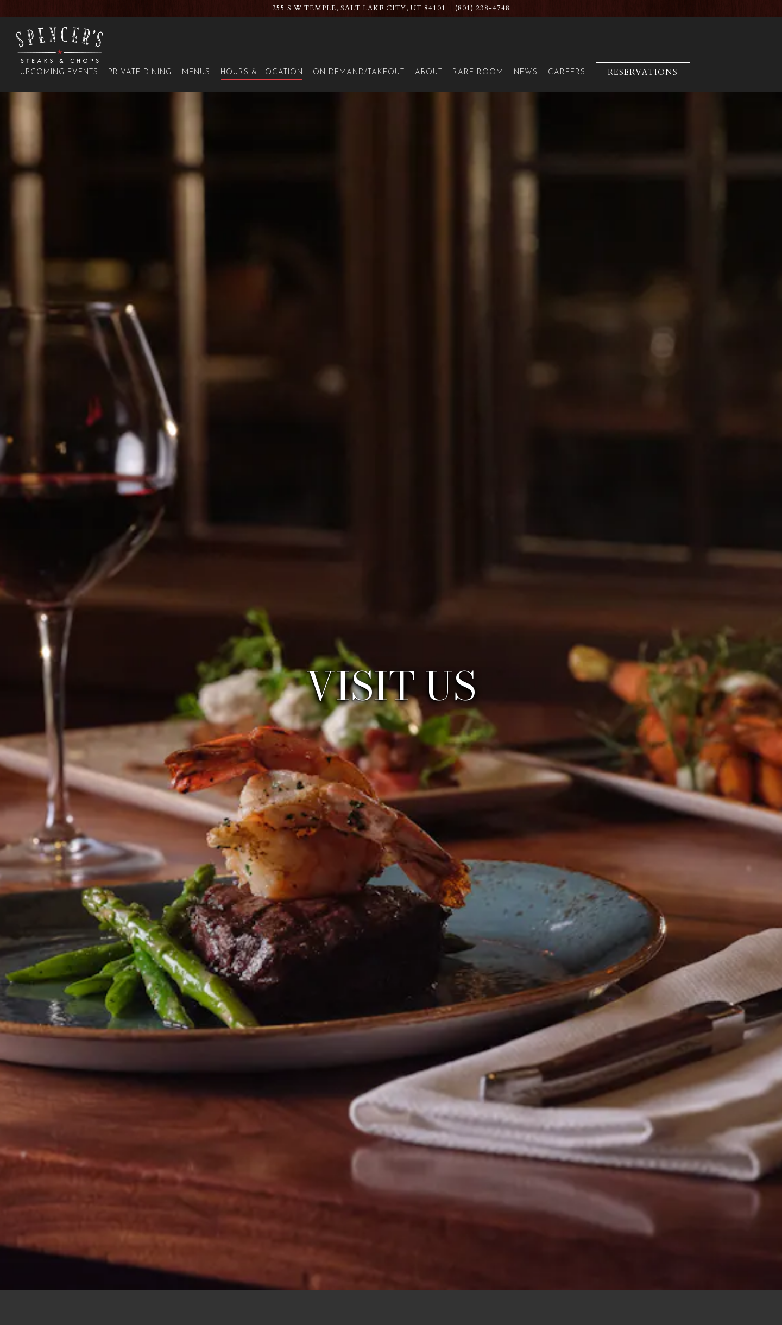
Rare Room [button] (477, 72)
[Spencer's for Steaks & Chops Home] (59, 44)
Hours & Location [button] (261, 72)
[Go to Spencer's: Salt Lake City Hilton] (359, 8)
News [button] (526, 72)
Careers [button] (566, 72)
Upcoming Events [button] (59, 72)
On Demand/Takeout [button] (359, 72)
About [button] (429, 72)
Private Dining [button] (140, 72)
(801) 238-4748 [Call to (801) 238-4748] (482, 8)
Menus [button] (196, 72)
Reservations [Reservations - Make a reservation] (643, 72)
